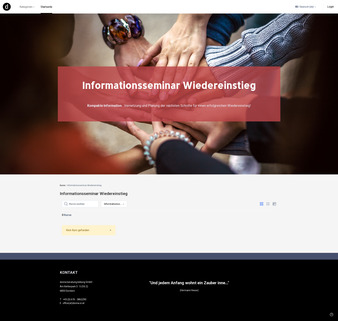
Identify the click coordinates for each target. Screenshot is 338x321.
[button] (305, 7)
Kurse (62, 185)
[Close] (110, 230)
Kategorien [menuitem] (26, 6)
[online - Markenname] (6, 6)
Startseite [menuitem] (46, 6)
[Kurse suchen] (82, 204)
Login (330, 6)
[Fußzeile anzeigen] (332, 315)
